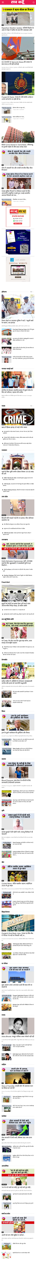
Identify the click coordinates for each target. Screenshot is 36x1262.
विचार (3, 711)
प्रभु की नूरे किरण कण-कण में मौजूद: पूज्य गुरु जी (23, 1203)
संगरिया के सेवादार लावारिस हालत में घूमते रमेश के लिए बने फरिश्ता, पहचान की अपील (17, 391)
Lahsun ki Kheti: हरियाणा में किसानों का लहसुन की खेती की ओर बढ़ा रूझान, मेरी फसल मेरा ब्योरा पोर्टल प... (23, 853)
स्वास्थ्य (4, 759)
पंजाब (3, 406)
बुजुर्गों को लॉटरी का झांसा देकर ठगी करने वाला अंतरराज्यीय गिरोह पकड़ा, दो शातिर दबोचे (16, 605)
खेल (3, 862)
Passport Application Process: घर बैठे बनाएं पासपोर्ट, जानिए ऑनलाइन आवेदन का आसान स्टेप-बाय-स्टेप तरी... (23, 997)
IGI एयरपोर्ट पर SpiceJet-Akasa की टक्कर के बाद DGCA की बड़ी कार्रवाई (17, 63)
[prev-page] (3, 366)
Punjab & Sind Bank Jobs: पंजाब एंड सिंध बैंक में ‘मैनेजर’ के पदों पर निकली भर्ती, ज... (17, 934)
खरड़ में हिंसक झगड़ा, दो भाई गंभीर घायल (14, 427)
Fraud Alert (6, 582)
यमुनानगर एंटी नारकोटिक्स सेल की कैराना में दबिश (14, 528)
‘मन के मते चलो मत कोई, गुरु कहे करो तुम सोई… (16, 1187)
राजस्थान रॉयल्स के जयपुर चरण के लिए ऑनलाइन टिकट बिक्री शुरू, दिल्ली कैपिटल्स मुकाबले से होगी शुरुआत (23, 903)
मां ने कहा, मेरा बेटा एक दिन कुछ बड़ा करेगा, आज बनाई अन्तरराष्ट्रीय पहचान (17, 642)
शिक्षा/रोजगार (6, 912)
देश (2, 25)
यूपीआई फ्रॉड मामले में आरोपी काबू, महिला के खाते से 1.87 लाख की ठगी (19, 614)
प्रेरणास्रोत (4, 660)
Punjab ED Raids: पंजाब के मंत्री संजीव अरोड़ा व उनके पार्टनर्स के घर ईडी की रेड (17, 98)
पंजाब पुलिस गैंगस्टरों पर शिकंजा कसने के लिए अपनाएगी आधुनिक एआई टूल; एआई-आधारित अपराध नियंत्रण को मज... (16, 193)
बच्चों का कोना (6, 1214)
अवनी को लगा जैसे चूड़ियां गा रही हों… (13, 1235)
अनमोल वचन (4, 1184)
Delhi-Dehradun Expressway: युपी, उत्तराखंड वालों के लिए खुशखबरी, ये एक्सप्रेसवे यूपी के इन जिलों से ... (17, 563)
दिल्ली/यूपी (4, 59)
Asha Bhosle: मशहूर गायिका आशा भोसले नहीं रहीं (18, 1036)
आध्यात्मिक (5, 1166)
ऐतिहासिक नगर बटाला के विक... (20, 199)
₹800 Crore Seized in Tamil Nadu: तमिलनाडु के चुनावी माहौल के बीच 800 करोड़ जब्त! (17, 146)
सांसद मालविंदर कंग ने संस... (19, 116)
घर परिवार (5, 963)
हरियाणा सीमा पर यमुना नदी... (19, 107)
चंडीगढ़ (3, 424)
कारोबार (4, 1116)
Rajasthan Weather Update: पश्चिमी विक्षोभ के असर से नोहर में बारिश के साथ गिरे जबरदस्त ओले (18, 29)
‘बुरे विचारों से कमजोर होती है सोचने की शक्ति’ (22, 1194)
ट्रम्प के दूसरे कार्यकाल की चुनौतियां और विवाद (16, 733)
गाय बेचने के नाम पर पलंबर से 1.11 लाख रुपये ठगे (14, 609)
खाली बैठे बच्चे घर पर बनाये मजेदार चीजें (21, 1252)
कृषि (3, 811)
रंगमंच (3, 1015)
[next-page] (5, 366)
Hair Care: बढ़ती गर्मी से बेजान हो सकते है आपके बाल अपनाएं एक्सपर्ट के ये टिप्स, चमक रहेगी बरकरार (23, 801)
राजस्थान (4, 450)
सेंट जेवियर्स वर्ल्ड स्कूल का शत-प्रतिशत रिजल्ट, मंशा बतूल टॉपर (17, 524)
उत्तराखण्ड (5, 540)
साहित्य (4, 1065)
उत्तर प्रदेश (5, 497)
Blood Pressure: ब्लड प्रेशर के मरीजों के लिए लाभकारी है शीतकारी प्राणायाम (16, 781)
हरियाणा (4, 292)
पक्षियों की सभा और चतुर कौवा (19, 1243)
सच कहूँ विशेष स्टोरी (8, 619)
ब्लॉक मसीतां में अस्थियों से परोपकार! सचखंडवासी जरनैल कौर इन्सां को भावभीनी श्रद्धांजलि (17, 682)
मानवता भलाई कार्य (7, 369)
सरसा (3, 317)
